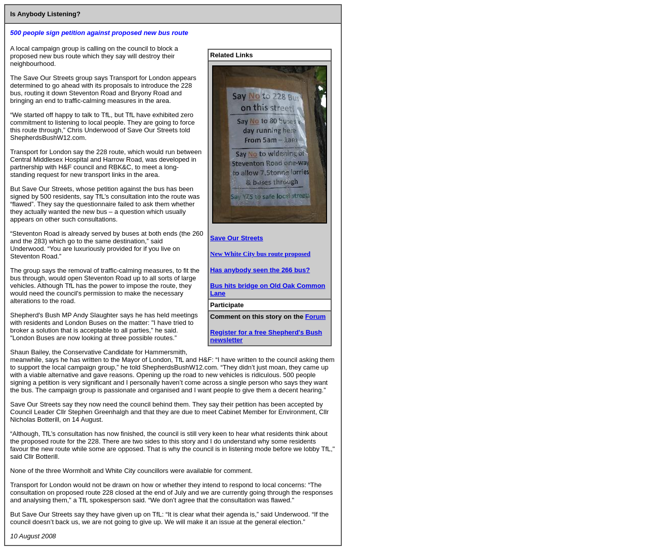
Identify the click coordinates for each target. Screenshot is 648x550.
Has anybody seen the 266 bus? (260, 270)
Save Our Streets (236, 238)
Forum (315, 316)
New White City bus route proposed (260, 254)
